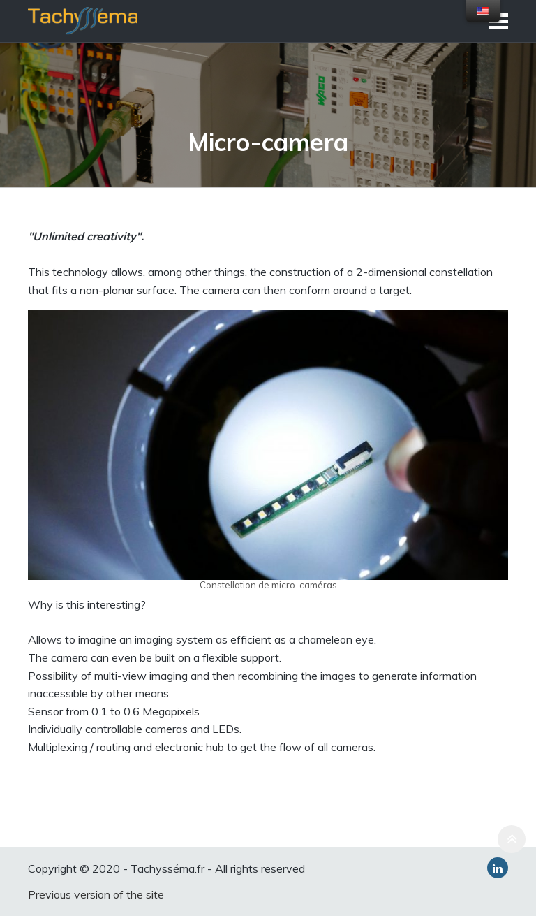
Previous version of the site (96, 894)
